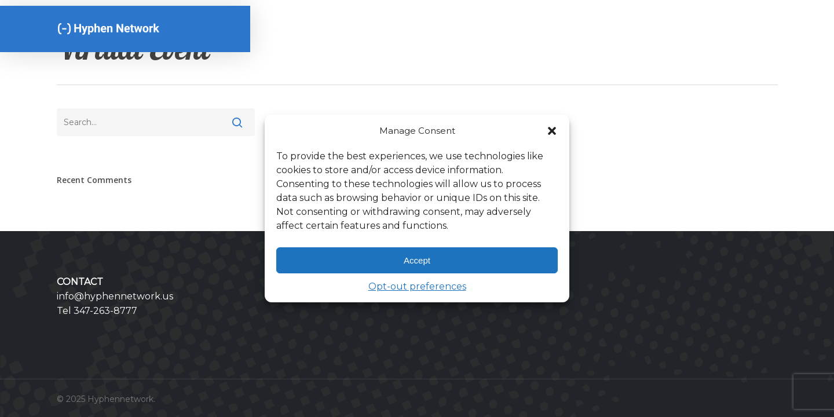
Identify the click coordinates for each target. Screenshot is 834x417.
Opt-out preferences (417, 286)
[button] (552, 131)
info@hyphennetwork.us (115, 296)
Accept (417, 260)
